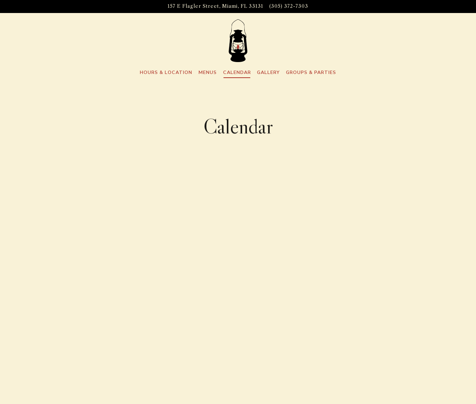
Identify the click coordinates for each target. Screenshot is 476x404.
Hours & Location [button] (166, 72)
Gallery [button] (268, 72)
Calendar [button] (237, 72)
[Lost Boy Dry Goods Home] (238, 40)
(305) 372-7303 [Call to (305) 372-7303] (288, 6)
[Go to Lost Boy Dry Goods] (215, 6)
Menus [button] (208, 72)
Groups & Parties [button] (311, 72)
